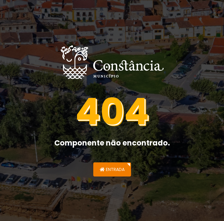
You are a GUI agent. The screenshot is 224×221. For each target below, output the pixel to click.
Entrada (112, 169)
